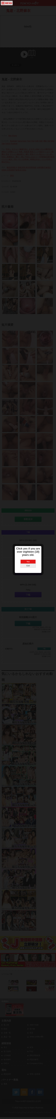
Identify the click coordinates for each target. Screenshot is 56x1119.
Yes (28, 561)
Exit (28, 566)
